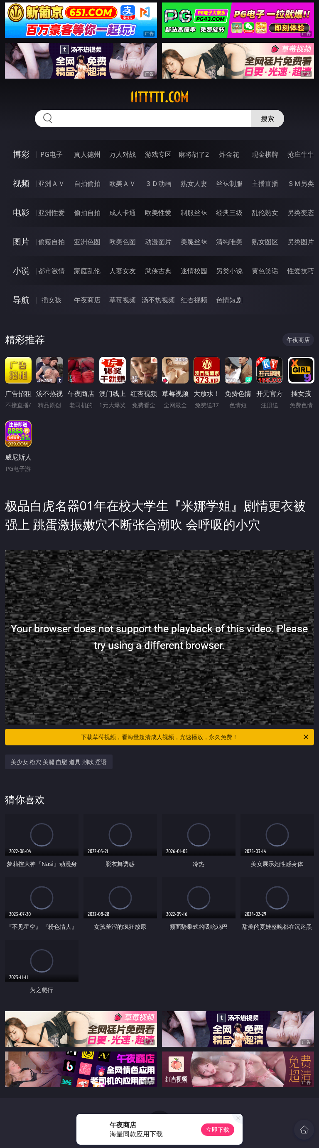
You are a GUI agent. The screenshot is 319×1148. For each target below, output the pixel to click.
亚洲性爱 (51, 212)
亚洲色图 (87, 241)
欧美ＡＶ (122, 183)
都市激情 (51, 270)
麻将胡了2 (194, 154)
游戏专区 (158, 154)
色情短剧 (229, 299)
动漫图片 (158, 241)
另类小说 (229, 270)
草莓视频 (122, 299)
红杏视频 (194, 299)
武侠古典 (158, 270)
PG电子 (51, 154)
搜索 (267, 118)
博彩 (21, 154)
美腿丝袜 (194, 241)
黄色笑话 (265, 270)
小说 (21, 270)
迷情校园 (194, 270)
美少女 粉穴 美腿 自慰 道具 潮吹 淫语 (59, 762)
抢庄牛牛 (300, 154)
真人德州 (87, 154)
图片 (21, 241)
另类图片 (300, 241)
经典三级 (229, 212)
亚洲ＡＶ (51, 183)
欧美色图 (122, 241)
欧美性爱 (158, 212)
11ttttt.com (159, 97)
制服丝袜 (194, 212)
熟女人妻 (194, 183)
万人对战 (122, 154)
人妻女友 (122, 270)
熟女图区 (265, 241)
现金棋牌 (265, 154)
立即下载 (217, 1129)
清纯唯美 (229, 241)
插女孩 (51, 299)
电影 (21, 212)
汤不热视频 (158, 299)
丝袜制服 (229, 183)
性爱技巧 (300, 270)
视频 (21, 183)
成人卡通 (122, 212)
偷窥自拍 (51, 241)
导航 (21, 299)
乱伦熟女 (265, 212)
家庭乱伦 (87, 270)
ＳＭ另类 (300, 183)
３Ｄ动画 (158, 183)
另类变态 (300, 212)
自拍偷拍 (87, 183)
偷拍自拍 (87, 212)
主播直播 (265, 183)
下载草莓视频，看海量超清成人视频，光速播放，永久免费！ (195, 737)
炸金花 (229, 154)
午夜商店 (87, 299)
